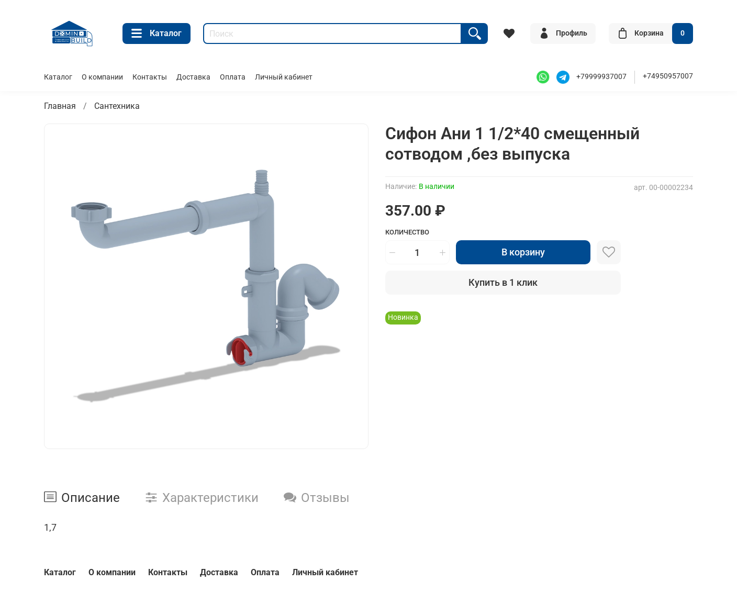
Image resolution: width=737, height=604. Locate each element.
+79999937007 (601, 76)
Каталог (156, 33)
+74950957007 (668, 76)
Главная (60, 106)
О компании (102, 77)
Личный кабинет (283, 77)
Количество (407, 232)
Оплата (232, 77)
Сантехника (117, 106)
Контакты (149, 77)
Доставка (193, 77)
